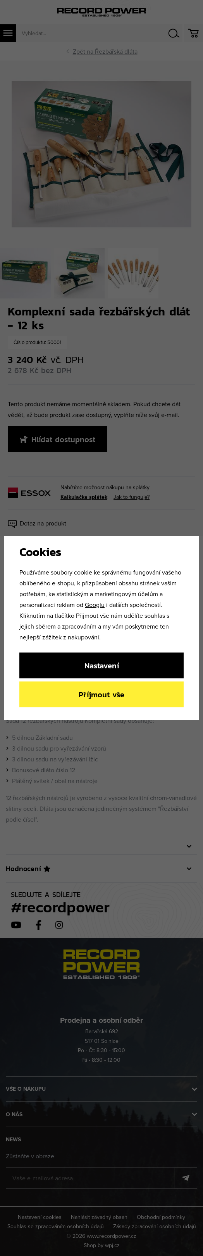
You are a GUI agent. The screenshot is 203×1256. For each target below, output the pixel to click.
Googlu (95, 604)
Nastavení (101, 665)
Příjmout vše (101, 694)
